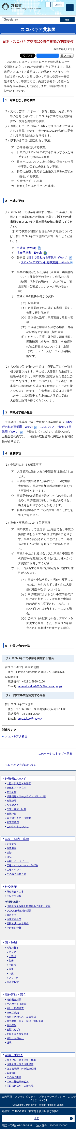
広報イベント (14, 870)
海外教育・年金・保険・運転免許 (25, 1021)
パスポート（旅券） (18, 1004)
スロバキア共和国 (16, 736)
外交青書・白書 (15, 891)
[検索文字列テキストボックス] (31, 19)
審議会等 (11, 801)
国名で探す (13, 982)
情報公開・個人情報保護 (20, 1064)
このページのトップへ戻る (55, 753)
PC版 (48, 4)
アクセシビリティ (25, 1096)
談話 (9, 852)
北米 (11, 960)
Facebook (51, 11)
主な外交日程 (14, 896)
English (58, 5)
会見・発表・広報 (17, 839)
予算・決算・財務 (16, 809)
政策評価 (11, 814)
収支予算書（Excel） (30, 252)
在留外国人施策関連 (18, 1034)
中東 (11, 973)
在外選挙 (11, 1025)
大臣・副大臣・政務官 (19, 783)
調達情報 (11, 1073)
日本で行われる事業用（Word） (48, 257)
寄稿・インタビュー (18, 861)
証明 (9, 1042)
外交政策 (11, 886)
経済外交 (11, 915)
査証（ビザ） (14, 1029)
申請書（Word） (27, 248)
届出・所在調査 (15, 1008)
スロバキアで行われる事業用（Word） (45, 262)
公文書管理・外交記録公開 (21, 1069)
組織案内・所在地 (16, 788)
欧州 (11, 969)
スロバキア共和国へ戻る (20, 764)
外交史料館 (13, 822)
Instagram (56, 11)
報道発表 (11, 848)
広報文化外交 (14, 919)
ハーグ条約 (13, 1012)
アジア (12, 952)
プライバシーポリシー (52, 1096)
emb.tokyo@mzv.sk (30, 718)
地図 (36, 1118)
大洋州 (12, 956)
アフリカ (13, 978)
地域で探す (13, 947)
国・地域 (11, 942)
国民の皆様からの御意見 (20, 1086)
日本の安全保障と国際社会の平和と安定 (28, 906)
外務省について (15, 778)
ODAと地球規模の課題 (19, 910)
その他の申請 (14, 1077)
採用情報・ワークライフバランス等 (26, 796)
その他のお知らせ (16, 874)
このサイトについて (18, 826)
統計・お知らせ (15, 1038)
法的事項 (6, 1096)
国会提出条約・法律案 (19, 818)
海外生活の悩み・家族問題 (21, 1017)
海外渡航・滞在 (15, 994)
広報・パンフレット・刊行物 (22, 865)
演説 (9, 857)
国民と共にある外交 (18, 923)
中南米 (12, 965)
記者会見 (11, 844)
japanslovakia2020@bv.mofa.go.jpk (40, 686)
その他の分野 (14, 928)
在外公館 (11, 792)
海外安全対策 (14, 999)
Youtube (62, 11)
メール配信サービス (18, 1081)
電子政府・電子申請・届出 (21, 1060)
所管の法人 (13, 805)
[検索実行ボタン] (67, 19)
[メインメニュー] (70, 7)
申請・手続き (14, 1055)
